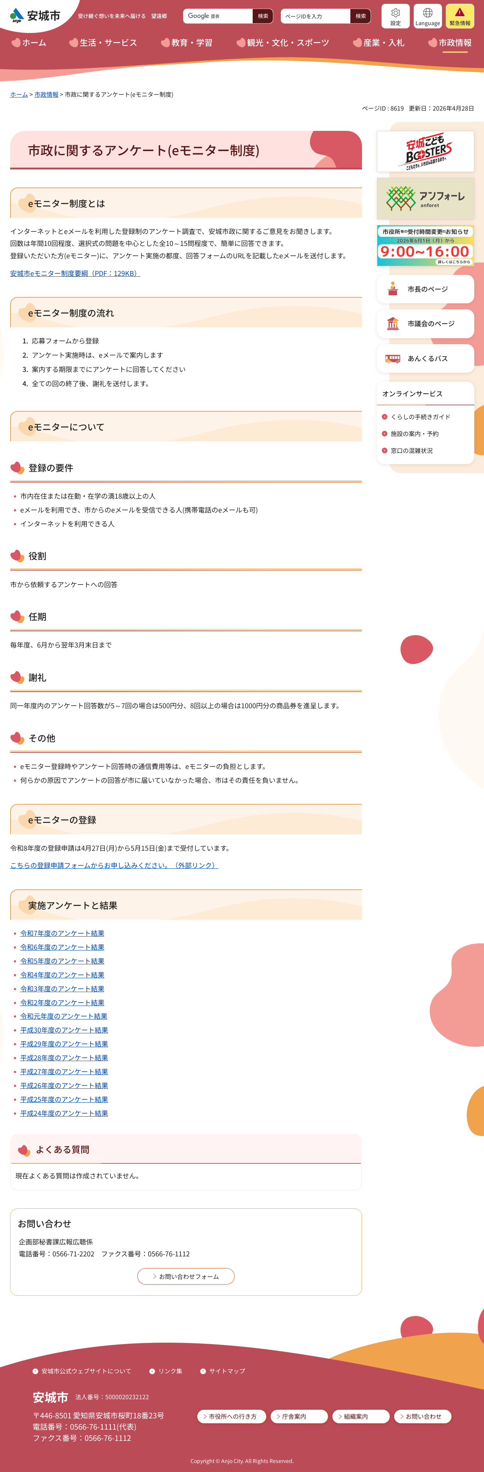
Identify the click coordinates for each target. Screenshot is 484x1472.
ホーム (19, 94)
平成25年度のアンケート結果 (64, 1099)
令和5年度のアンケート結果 (62, 960)
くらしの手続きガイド (421, 416)
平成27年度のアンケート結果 (64, 1071)
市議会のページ (431, 323)
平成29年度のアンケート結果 (64, 1043)
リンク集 (170, 1370)
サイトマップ (227, 1370)
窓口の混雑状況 (412, 450)
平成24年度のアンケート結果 (64, 1113)
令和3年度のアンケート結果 (62, 988)
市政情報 (46, 94)
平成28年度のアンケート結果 (64, 1057)
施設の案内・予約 (415, 433)
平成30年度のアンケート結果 (64, 1029)
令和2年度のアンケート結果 (62, 1002)
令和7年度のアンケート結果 (62, 933)
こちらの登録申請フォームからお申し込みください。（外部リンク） (114, 865)
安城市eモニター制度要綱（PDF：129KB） (75, 273)
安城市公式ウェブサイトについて (86, 1370)
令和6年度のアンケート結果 (62, 947)
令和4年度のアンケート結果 (62, 974)
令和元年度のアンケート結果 (63, 1016)
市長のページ (428, 289)
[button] (395, 16)
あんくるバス (428, 358)
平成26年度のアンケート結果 (64, 1085)
